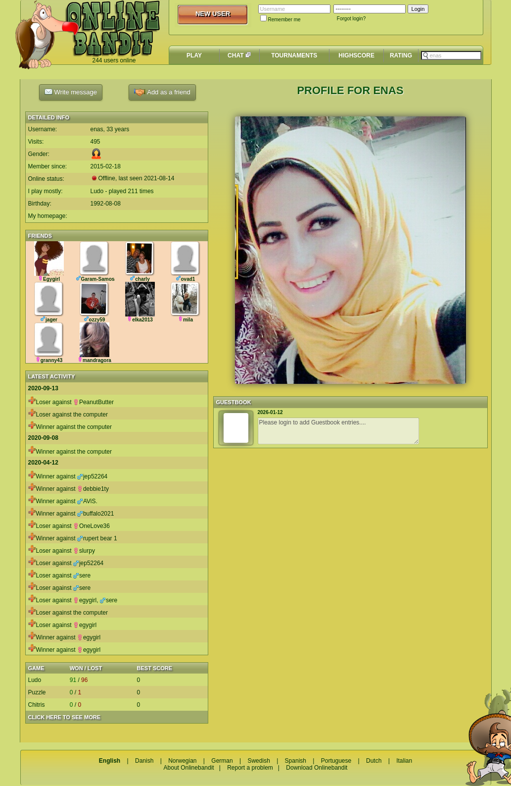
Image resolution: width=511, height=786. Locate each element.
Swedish (258, 760)
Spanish (295, 760)
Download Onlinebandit (316, 767)
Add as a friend (162, 92)
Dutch (373, 760)
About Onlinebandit (189, 767)
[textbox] (451, 55)
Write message (71, 92)
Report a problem (250, 767)
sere (82, 575)
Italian (404, 760)
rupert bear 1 (97, 538)
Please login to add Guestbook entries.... (338, 431)
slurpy (84, 550)
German (221, 760)
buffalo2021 (95, 513)
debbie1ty (93, 488)
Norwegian (182, 760)
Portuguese (336, 760)
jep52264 (92, 476)
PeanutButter (93, 402)
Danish (144, 760)
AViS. (87, 501)
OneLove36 (91, 526)
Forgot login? (351, 18)
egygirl (84, 600)
